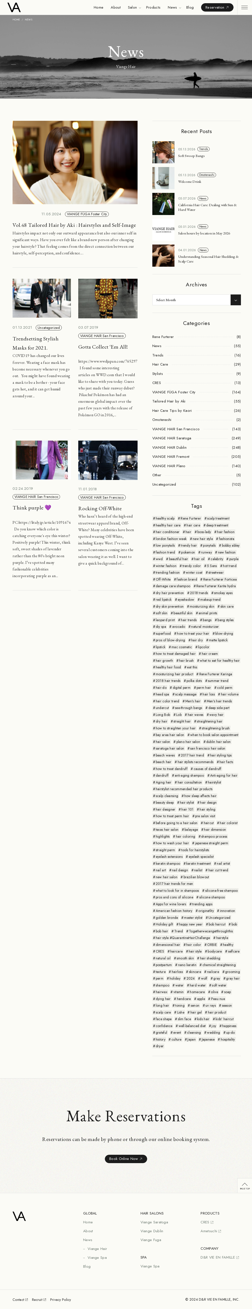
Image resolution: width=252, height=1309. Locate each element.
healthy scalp (165, 518)
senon (195, 1005)
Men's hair (193, 701)
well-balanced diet (192, 1025)
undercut (162, 707)
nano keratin (187, 964)
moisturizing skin (202, 606)
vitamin (178, 991)
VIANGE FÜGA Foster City (87, 214)
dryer (160, 1046)
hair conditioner (167, 531)
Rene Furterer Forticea (220, 579)
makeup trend (210, 599)
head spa (162, 694)
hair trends (189, 619)
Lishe (180, 1012)
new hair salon (166, 877)
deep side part (219, 707)
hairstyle (222, 937)
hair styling (207, 809)
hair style (195, 951)
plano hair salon (188, 741)
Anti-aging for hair (223, 775)
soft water (219, 985)
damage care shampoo (173, 586)
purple (234, 558)
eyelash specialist (201, 856)
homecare (197, 991)
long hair (162, 1005)
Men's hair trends (219, 701)
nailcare (213, 971)
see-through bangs (188, 707)
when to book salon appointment (214, 734)
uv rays (210, 1005)
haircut (209, 822)
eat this (192, 667)
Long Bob (163, 714)
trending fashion (168, 572)
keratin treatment (198, 863)
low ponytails (165, 545)
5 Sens (212, 565)
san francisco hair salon (207, 748)
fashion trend (165, 552)
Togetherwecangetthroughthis (211, 931)
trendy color (192, 565)
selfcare (234, 951)
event (177, 1032)
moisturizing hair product (174, 674)
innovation (227, 910)
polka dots (194, 680)
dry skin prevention (170, 606)
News (202, 198)
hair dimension (215, 829)
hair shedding (210, 958)
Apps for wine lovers (171, 904)
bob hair (162, 931)
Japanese (208, 1039)
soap (227, 991)
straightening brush (216, 728)
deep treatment (217, 525)
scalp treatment (218, 518)
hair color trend (167, 701)
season (227, 1005)
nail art (161, 870)
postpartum (164, 964)
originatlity (206, 910)
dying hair (163, 998)
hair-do (161, 687)
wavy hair (216, 714)
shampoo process (214, 836)
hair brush (186, 660)
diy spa (161, 626)
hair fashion (225, 531)
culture (177, 1039)
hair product (217, 1012)
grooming (232, 971)
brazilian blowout (196, 877)
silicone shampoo (212, 897)
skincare (195, 971)
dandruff (162, 775)
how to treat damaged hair (176, 653)
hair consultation (190, 782)
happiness (229, 1025)
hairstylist (214, 782)
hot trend (229, 565)
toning (180, 1005)
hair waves (196, 714)
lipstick (160, 647)
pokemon (188, 552)
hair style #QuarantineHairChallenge (183, 937)
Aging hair (164, 782)
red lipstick (164, 599)
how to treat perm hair (172, 816)
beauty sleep (165, 802)
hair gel (196, 1012)
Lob (179, 714)
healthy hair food (168, 667)
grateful (161, 1032)
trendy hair (189, 545)
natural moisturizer (205, 626)
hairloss (177, 971)
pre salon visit (205, 816)
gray (216, 978)
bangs (207, 619)
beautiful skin (182, 613)
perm (159, 978)
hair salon (163, 741)
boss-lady (204, 531)
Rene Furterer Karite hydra (216, 586)
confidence (164, 1025)
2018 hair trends (168, 680)
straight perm (165, 849)
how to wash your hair (172, 843)
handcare (184, 998)
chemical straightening (219, 964)
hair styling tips (221, 755)
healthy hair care (168, 525)
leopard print (165, 619)
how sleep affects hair (200, 795)
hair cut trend (218, 870)
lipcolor (203, 647)
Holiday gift (164, 924)
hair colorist (228, 822)
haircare (176, 951)
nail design (180, 870)
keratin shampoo (168, 863)
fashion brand (187, 579)
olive (214, 991)
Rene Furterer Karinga (215, 674)
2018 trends (199, 592)
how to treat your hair (193, 633)
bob (234, 924)
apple (201, 998)
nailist (198, 870)
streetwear (216, 572)
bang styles (226, 619)
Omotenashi (206, 175)
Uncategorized (49, 327)
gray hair (233, 978)
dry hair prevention (170, 592)
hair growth (164, 660)
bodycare (215, 951)
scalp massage (186, 694)
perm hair (204, 687)
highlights (163, 836)
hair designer (165, 809)
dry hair (161, 721)
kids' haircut (225, 1018)
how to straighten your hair (176, 728)
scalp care (163, 1012)
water (179, 985)
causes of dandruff (207, 768)
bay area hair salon (170, 734)
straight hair (182, 721)
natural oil (163, 958)
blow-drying (224, 633)
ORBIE (212, 944)
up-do (230, 1032)
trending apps (202, 904)
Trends (203, 149)
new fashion (227, 552)
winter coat (194, 572)
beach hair (164, 761)
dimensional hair (168, 944)
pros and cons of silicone (174, 897)
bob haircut (217, 924)
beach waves (165, 755)
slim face (184, 1018)
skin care (227, 606)
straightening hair (209, 721)
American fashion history (174, 910)
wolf (204, 978)
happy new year (191, 924)
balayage (191, 829)
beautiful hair (178, 558)
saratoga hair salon (170, 748)
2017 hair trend (192, 755)
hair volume (229, 694)
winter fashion (166, 565)
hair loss (209, 694)
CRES (160, 951)
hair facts (226, 761)
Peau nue (218, 998)
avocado (178, 626)
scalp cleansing (167, 795)
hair (188, 531)
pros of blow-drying (170, 640)
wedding (213, 1032)
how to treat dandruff (172, 768)
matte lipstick (218, 640)
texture (161, 971)
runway (206, 552)
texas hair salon (167, 829)
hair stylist (187, 802)
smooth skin (185, 958)
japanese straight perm (211, 843)
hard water (198, 985)
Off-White (163, 579)
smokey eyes (223, 592)
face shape (164, 1018)
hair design (208, 802)
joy (214, 1025)
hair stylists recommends (196, 761)
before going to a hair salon (177, 822)
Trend (178, 931)
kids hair (203, 1018)
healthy (228, 944)
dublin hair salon (218, 741)
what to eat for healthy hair (220, 660)
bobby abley (231, 545)
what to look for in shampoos (177, 890)
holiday (175, 978)
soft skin (162, 613)
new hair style (203, 538)
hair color (193, 944)
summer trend (218, 680)
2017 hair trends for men (174, 883)
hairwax (161, 991)
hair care (193, 525)
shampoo (162, 985)
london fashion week (171, 538)
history (160, 1039)
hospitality (228, 1039)
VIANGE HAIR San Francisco (102, 335)
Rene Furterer (191, 518)
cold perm (225, 687)
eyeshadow (186, 599)
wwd (159, 558)
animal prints (208, 613)
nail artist (223, 863)
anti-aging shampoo (189, 775)
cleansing (194, 1032)
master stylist (193, 917)
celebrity (217, 558)
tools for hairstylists (195, 849)
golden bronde (167, 917)
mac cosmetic (182, 647)
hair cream (210, 653)
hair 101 (187, 809)
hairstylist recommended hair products (184, 788)
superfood (163, 633)
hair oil (199, 558)
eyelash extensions (169, 856)
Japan (191, 1039)
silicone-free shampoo (221, 890)
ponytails (209, 545)
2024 (191, 978)
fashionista (226, 538)
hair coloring (185, 836)
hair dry (197, 640)
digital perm (181, 687)
